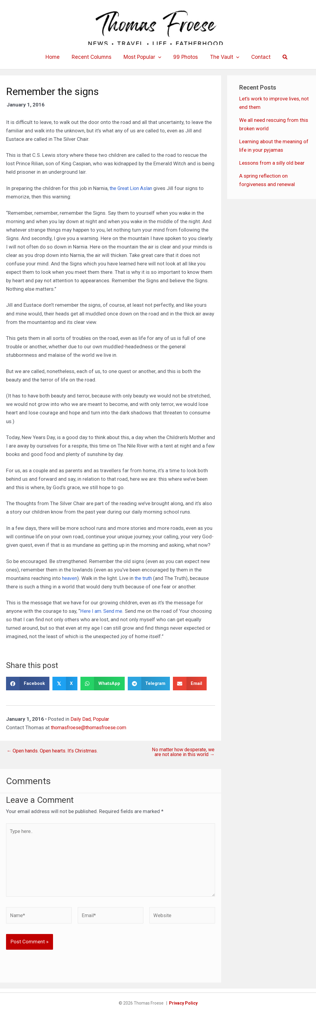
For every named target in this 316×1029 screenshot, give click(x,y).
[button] (159, 57)
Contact (256, 57)
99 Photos (184, 57)
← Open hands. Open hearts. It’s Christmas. (56, 750)
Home (57, 57)
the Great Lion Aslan (132, 188)
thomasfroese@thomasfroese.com (91, 727)
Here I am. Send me (102, 611)
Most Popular (143, 57)
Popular (102, 719)
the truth (145, 578)
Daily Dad (81, 719)
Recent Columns (94, 57)
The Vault (221, 57)
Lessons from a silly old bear (272, 163)
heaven (70, 578)
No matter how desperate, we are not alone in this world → (181, 752)
